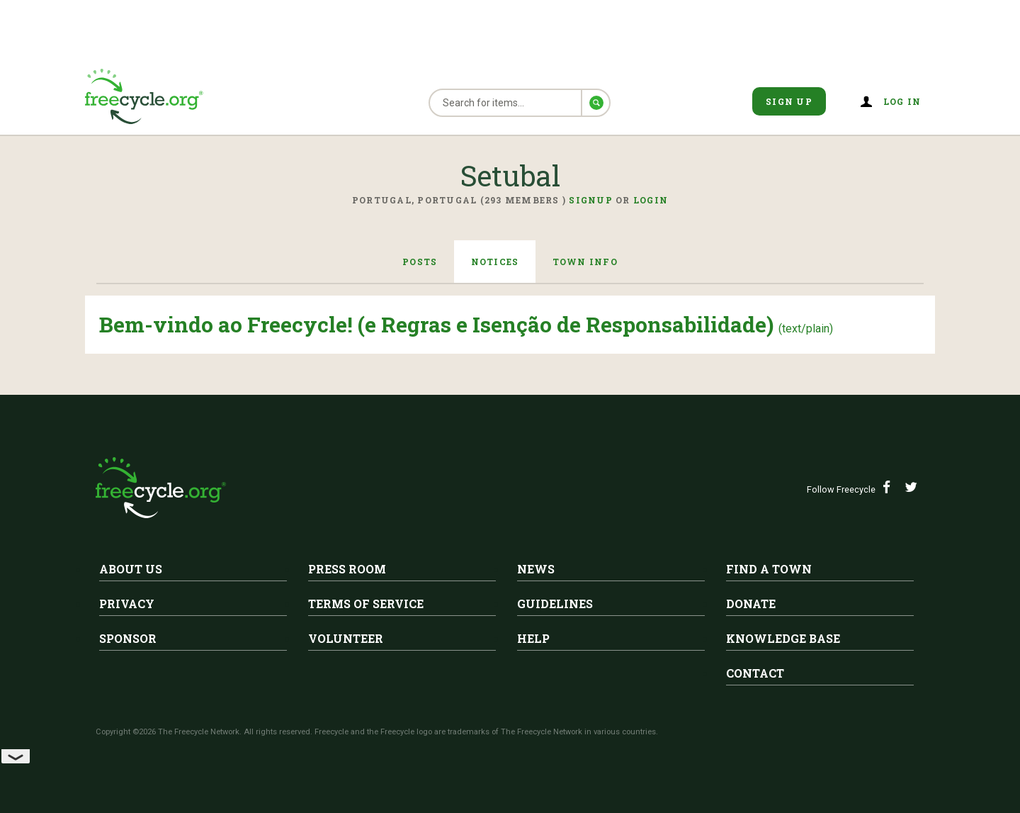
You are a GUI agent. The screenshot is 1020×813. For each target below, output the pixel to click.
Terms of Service (366, 603)
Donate (751, 603)
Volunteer (345, 638)
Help (533, 638)
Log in (902, 101)
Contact (755, 673)
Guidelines (555, 603)
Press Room (347, 568)
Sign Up (789, 101)
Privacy (126, 603)
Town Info (585, 261)
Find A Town (769, 568)
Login (650, 200)
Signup (591, 200)
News (536, 568)
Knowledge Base (783, 638)
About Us (130, 568)
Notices (495, 261)
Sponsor (128, 638)
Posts (419, 261)
